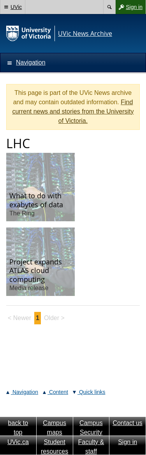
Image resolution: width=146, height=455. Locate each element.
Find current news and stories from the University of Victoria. (73, 111)
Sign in (128, 7)
